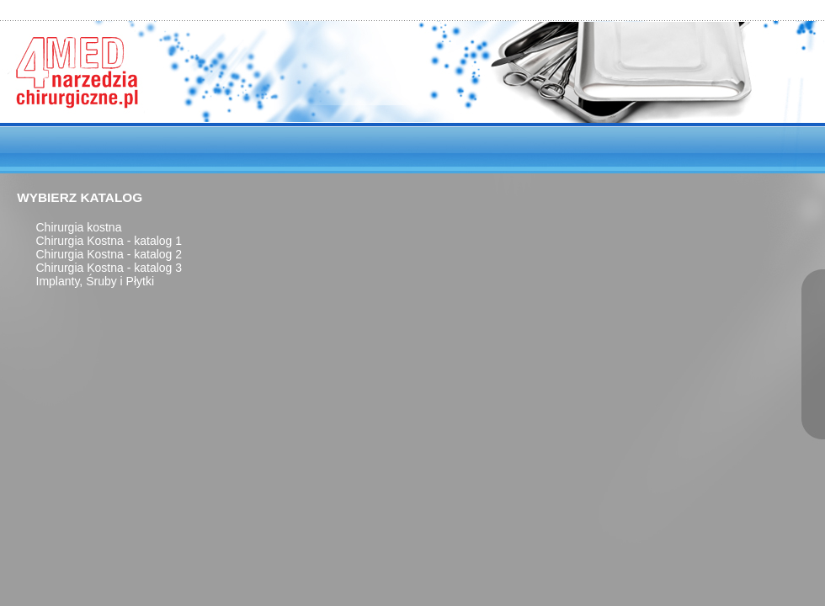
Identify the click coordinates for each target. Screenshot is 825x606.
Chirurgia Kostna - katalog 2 (109, 254)
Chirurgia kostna (79, 227)
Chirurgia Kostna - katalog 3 (109, 267)
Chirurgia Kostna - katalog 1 (109, 240)
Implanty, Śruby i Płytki (95, 281)
